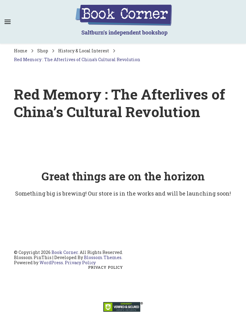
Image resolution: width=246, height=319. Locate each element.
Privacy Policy (80, 262)
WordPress (51, 262)
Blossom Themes (102, 257)
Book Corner (65, 252)
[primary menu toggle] (8, 22)
